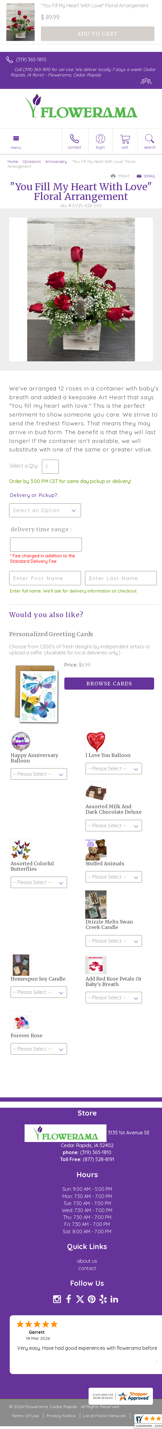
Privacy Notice (61, 1415)
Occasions (32, 161)
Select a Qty (23, 466)
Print (120, 176)
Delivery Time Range (39, 529)
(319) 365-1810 (31, 59)
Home (13, 161)
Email (146, 176)
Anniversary (56, 161)
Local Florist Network (104, 1415)
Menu (16, 147)
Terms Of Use (25, 1415)
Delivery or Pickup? (33, 495)
